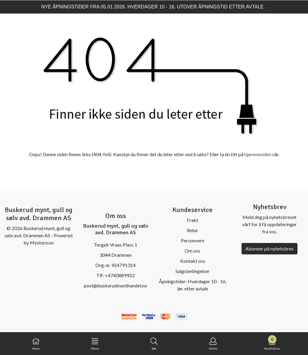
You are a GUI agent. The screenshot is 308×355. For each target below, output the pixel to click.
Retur (192, 230)
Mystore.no (42, 242)
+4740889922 (120, 275)
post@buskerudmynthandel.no (115, 285)
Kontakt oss (192, 261)
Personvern (192, 240)
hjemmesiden (257, 154)
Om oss (192, 250)
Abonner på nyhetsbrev (269, 248)
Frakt (192, 220)
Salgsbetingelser (192, 271)
